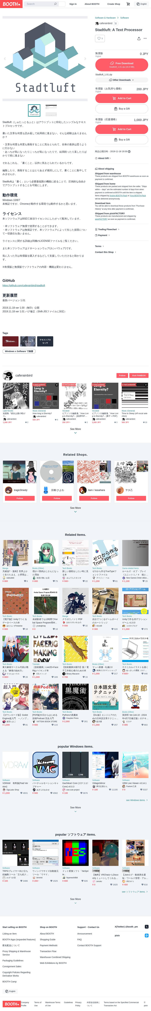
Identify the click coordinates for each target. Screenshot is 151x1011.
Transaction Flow (48, 951)
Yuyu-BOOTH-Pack (138, 196)
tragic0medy (20, 490)
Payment (102, 235)
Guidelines (68, 1003)
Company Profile (25, 1004)
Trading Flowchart (107, 229)
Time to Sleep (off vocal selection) (134, 414)
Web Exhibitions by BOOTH (53, 963)
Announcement (84, 933)
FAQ (79, 939)
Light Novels (8, 411)
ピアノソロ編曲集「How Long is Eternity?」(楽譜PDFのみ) (75, 414)
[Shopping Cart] (128, 4)
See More (75, 511)
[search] (55, 4)
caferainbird (23, 375)
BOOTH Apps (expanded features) (19, 939)
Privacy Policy (78, 1004)
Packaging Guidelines (12, 960)
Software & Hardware (105, 18)
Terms (98, 246)
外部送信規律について (93, 1004)
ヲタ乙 (129, 490)
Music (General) (39, 411)
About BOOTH (92, 4)
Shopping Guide (47, 939)
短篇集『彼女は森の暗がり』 (14, 414)
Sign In (73, 4)
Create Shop (113, 4)
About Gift (103, 158)
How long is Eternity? (42, 413)
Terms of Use (37, 1004)
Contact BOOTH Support (89, 945)
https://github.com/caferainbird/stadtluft (23, 285)
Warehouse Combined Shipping (55, 957)
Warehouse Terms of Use (52, 1004)
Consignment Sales (11, 966)
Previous (4, 58)
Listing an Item (9, 933)
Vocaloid (65, 411)
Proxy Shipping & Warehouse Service (16, 953)
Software (124, 18)
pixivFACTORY (101, 219)
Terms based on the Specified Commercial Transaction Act (121, 1004)
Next (85, 58)
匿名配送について (11, 945)
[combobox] (41, 4)
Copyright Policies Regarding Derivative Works (16, 974)
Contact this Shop (104, 252)
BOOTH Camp (9, 981)
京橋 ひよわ (57, 490)
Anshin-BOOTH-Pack (118, 196)
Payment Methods (48, 945)
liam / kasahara (96, 490)
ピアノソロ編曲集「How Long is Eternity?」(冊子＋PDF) (105, 414)
